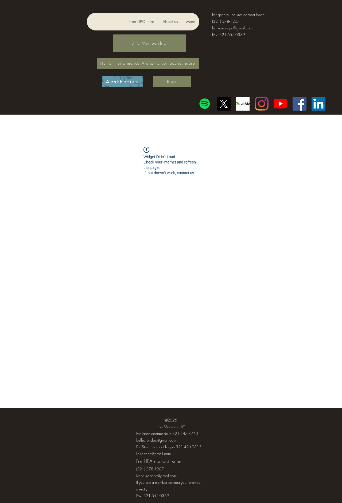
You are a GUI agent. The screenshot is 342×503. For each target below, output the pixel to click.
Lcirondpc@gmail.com (153, 453)
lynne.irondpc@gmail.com (232, 27)
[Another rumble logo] (243, 104)
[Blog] (172, 81)
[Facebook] (299, 104)
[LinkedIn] (318, 104)
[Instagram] (262, 104)
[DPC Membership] (149, 43)
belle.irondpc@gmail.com (156, 440)
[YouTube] (280, 104)
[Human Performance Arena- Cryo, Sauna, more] (148, 63)
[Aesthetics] (122, 81)
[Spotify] (205, 104)
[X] (224, 104)
